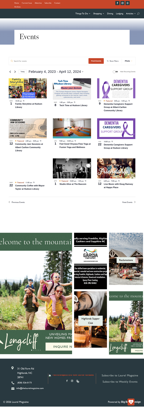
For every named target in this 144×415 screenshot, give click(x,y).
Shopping (97, 13)
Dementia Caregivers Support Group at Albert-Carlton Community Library (118, 115)
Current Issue (27, 3)
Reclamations (126, 268)
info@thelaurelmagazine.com (30, 396)
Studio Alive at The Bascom (72, 192)
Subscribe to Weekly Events (120, 390)
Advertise (38, 3)
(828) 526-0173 (24, 391)
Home (16, 3)
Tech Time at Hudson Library (73, 114)
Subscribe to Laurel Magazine (120, 384)
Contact (57, 3)
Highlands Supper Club (90, 329)
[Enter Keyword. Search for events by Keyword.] (58, 61)
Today (23, 80)
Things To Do (81, 13)
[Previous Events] (10, 80)
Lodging (119, 13)
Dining (110, 13)
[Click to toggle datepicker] (56, 80)
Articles (129, 13)
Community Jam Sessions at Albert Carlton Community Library (29, 155)
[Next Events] (15, 80)
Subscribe (48, 3)
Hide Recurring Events (127, 80)
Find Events (114, 61)
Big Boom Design (131, 410)
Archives (17, 7)
